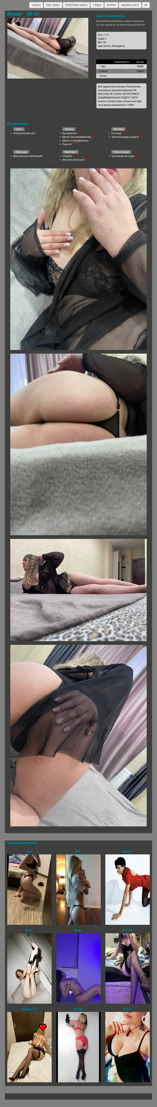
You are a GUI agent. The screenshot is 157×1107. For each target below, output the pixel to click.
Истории (111, 5)
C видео (97, 5)
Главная (36, 5)
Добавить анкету (130, 5)
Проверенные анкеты (76, 5)
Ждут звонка (53, 5)
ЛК (146, 5)
